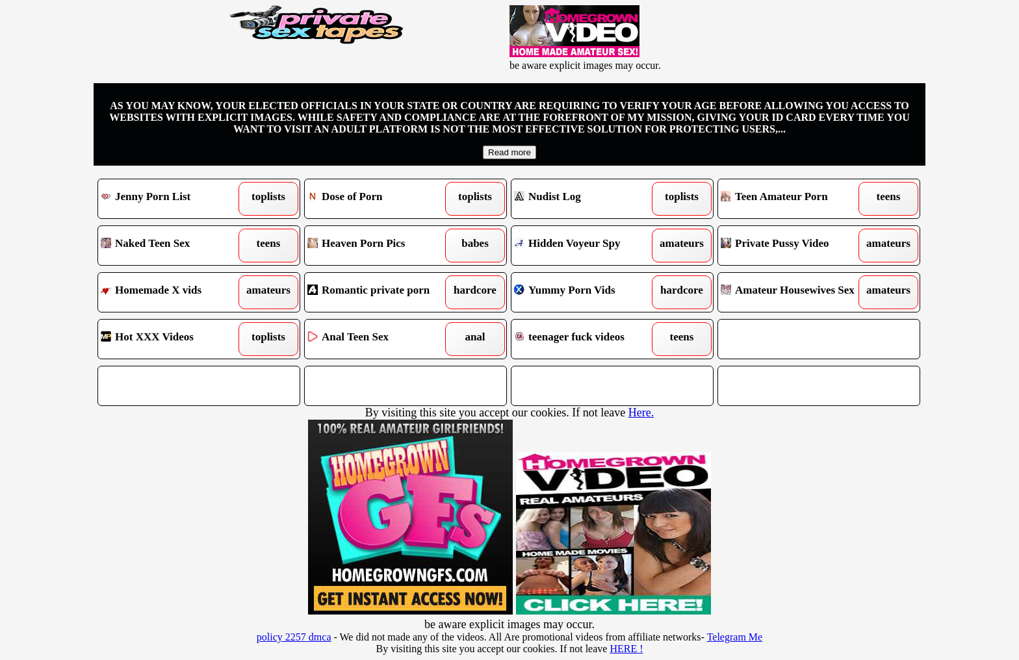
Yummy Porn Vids (586, 292)
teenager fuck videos (586, 339)
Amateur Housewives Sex (793, 292)
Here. (641, 412)
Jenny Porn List (173, 199)
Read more (509, 152)
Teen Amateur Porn (793, 199)
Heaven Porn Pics (379, 245)
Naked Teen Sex (173, 245)
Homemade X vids (173, 292)
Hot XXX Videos (173, 339)
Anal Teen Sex (379, 339)
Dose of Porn (379, 199)
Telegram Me (735, 636)
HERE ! (626, 648)
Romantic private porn (379, 292)
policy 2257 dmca (294, 636)
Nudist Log (586, 199)
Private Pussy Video (793, 245)
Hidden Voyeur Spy (586, 245)
